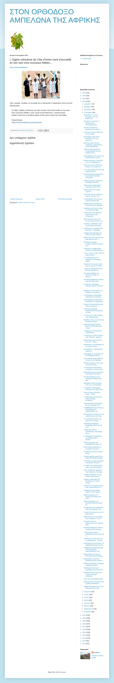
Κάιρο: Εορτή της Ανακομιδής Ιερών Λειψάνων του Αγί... (93, 517)
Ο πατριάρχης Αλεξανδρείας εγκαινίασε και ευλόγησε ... (93, 296)
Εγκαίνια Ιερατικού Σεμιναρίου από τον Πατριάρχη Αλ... (93, 161)
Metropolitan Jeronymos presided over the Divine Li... (94, 559)
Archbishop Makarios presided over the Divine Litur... (93, 280)
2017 (84, 626)
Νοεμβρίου (87, 107)
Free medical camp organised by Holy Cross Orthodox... (93, 359)
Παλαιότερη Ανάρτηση (65, 199)
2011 (84, 644)
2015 (84, 632)
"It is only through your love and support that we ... (94, 170)
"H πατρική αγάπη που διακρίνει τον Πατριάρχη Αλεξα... (92, 259)
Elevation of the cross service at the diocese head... (94, 320)
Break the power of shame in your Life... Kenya (93, 341)
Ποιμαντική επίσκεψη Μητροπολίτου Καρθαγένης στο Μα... (93, 310)
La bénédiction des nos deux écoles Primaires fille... (93, 200)
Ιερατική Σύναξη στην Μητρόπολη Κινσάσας (92, 128)
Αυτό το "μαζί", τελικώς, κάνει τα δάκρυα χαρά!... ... (94, 254)
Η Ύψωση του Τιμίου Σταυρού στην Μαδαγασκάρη (93, 316)
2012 (84, 641)
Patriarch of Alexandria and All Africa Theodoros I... (93, 305)
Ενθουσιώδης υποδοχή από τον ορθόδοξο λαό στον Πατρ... (94, 415)
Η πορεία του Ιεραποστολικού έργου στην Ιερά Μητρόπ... (93, 466)
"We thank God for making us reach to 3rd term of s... (93, 195)
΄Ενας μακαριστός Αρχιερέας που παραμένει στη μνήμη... (93, 471)
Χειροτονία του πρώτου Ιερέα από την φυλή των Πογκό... (93, 265)
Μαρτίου (87, 606)
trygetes (97, 652)
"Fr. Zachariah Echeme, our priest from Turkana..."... (92, 419)
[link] (19, 67)
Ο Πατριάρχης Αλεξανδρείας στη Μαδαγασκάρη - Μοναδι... (93, 438)
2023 (84, 98)
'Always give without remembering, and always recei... (93, 431)
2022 (84, 101)
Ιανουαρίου (88, 612)
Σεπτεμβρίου (88, 112)
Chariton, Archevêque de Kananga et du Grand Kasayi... (92, 481)
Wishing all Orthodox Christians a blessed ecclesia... (94, 564)
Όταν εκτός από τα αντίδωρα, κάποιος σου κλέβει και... (93, 166)
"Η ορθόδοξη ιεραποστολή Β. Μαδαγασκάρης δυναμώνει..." (93, 398)
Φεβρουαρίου (88, 609)
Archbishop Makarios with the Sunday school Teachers (93, 528)
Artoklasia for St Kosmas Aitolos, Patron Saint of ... (93, 491)
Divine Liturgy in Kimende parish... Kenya (92, 393)
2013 (84, 638)
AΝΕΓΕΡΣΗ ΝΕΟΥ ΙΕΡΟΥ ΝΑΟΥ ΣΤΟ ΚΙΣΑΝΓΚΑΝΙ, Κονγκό (93, 326)
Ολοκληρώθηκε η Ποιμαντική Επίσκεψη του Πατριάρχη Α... (94, 300)
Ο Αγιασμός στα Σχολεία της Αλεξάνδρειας (93, 331)
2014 (84, 635)
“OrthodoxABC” (87, 59)
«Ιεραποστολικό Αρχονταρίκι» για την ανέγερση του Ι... (93, 404)
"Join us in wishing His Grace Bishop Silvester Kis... (93, 269)
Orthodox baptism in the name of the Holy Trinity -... (93, 364)
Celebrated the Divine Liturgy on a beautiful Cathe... (93, 209)
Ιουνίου (86, 597)
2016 (84, 629)
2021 (84, 615)
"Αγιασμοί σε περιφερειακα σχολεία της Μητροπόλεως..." (94, 249)
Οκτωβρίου (88, 109)
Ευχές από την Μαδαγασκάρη (93, 579)
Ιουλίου (86, 594)
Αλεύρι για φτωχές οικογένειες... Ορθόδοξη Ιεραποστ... (94, 181)
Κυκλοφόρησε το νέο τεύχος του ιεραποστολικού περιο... (94, 156)
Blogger (63, 672)
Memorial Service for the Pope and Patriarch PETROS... (93, 373)
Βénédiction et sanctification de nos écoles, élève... (94, 345)
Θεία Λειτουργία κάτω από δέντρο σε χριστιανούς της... (94, 220)
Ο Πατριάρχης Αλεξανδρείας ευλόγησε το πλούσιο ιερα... (93, 368)
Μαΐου (86, 600)
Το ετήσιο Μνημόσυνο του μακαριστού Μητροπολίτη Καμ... (93, 378)
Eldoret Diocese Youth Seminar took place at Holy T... (94, 238)
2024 (84, 96)
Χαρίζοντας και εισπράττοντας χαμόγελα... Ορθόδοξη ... (93, 229)
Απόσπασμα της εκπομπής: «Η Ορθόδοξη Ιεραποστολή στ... (94, 544)
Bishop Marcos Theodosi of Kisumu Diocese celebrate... (94, 204)
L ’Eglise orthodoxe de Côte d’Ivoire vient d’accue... (93, 475)
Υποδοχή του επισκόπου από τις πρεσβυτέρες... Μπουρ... (93, 539)
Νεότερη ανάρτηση (16, 199)
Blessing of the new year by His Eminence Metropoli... (94, 582)
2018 (84, 624)
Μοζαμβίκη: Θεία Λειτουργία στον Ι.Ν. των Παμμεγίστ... (93, 384)
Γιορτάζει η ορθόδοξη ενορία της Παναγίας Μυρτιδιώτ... (93, 224)
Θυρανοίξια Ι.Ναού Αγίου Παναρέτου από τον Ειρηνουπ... (92, 138)
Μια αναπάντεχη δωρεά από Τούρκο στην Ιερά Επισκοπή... (93, 574)
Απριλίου (87, 603)
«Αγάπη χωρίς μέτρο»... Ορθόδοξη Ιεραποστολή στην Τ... (94, 534)
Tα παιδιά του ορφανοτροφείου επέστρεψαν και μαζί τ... (94, 462)
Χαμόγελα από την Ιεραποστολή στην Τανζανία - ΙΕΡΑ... (94, 523)
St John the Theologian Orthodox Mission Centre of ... (93, 286)
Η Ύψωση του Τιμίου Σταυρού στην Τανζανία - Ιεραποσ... (93, 336)
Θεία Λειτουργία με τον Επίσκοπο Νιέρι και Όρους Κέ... (93, 503)
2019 (84, 621)
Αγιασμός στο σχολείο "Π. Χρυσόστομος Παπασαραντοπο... (92, 123)
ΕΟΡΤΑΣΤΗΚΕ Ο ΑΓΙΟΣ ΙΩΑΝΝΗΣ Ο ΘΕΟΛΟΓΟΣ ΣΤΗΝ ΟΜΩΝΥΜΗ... (93, 145)
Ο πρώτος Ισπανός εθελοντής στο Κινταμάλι (93, 133)
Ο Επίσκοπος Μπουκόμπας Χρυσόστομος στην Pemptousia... (93, 214)
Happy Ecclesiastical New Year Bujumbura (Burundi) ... (94, 587)
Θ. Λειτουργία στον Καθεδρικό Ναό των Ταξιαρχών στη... (93, 508)
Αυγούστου (88, 592)
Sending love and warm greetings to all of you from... (94, 569)
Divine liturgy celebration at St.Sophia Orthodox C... (92, 448)
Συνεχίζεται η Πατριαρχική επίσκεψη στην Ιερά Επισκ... (94, 388)
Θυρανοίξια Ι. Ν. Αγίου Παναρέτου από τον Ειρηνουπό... (91, 116)
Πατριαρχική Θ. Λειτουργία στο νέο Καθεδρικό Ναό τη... (93, 354)
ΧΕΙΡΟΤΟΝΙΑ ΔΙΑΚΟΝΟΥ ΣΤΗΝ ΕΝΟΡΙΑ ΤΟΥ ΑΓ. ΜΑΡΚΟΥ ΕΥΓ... (92, 151)
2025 (84, 93)
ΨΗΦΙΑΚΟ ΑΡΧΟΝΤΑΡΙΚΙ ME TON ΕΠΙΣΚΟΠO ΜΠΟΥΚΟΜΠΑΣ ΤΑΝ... (93, 549)
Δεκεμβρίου (88, 104)
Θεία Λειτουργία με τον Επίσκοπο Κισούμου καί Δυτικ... (92, 496)
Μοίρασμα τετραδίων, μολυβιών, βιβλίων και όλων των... (93, 243)
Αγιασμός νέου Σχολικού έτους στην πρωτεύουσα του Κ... (93, 486)
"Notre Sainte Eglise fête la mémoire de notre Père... (93, 186)
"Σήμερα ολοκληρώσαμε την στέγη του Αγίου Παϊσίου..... (93, 234)
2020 (84, 618)
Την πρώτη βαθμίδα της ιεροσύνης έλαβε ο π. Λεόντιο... (91, 275)
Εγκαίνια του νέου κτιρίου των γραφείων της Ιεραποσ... (93, 291)
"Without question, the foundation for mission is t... (93, 443)
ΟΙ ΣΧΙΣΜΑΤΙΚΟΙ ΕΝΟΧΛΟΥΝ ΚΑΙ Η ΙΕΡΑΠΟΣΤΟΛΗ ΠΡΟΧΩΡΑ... (93, 176)
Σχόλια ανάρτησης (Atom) (26, 202)
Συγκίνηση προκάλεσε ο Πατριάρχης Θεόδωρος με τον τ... (93, 425)
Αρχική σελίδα (40, 199)
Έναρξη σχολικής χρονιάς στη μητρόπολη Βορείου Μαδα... (94, 457)
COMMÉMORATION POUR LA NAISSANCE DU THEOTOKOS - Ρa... (94, 409)
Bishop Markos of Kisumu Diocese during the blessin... (94, 555)
